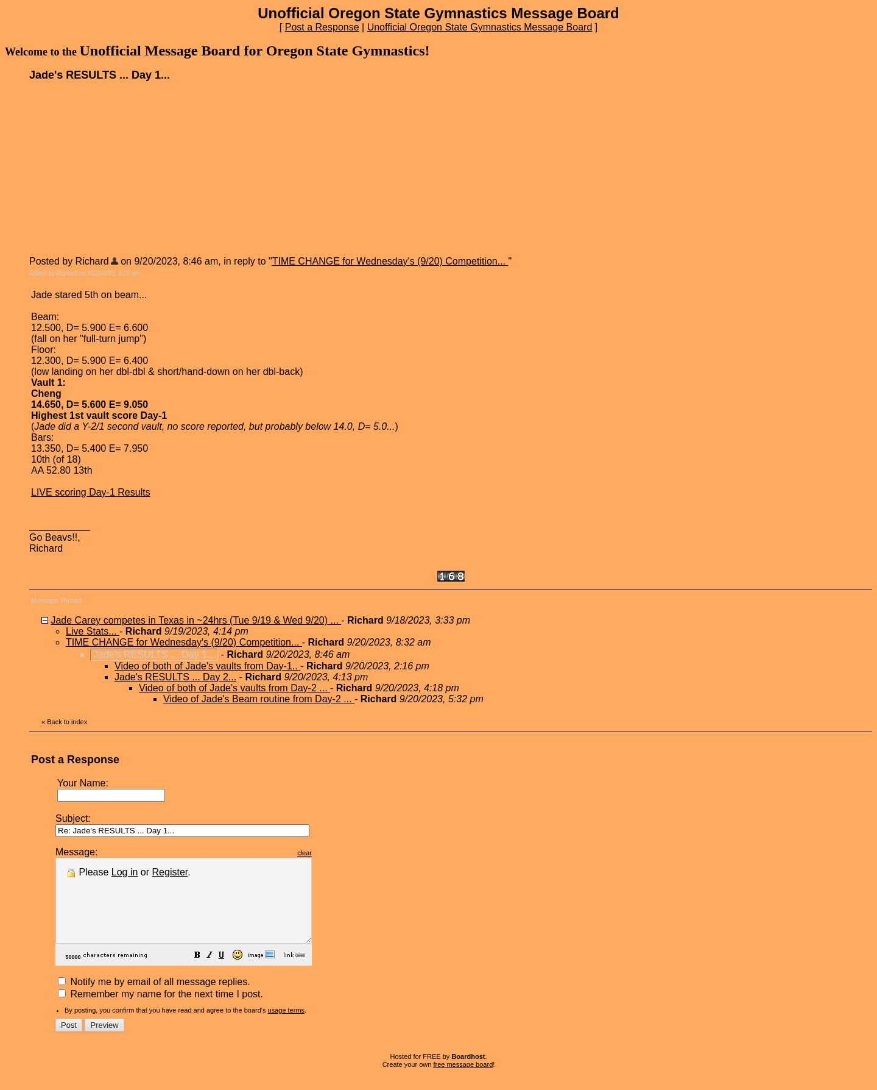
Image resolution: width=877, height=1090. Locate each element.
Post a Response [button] (322, 27)
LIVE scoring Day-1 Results (90, 492)
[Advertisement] (120, 167)
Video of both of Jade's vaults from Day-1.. (207, 666)
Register (170, 872)
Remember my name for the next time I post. (160, 1010)
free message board (463, 1081)
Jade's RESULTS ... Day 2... (175, 677)
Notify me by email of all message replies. (154, 998)
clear (335, 853)
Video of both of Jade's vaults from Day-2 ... (234, 688)
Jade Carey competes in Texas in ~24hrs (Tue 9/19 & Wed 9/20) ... (196, 620)
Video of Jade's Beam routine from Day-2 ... (258, 699)
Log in (124, 872)
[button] (228, 972)
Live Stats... (92, 631)
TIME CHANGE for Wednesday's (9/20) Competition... (390, 261)
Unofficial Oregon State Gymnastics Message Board (480, 27)
